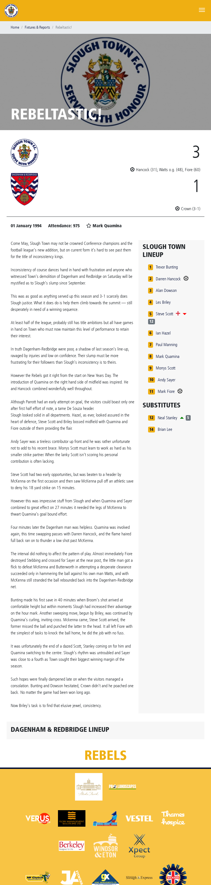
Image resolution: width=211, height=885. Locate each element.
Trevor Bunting (167, 267)
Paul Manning (166, 344)
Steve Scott (164, 313)
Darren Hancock (168, 278)
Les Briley (163, 302)
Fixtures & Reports (37, 27)
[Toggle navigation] (202, 9)
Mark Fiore (166, 391)
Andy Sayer (166, 379)
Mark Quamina (167, 356)
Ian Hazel (163, 333)
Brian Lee (165, 429)
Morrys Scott (165, 368)
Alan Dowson (166, 290)
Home (15, 27)
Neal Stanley (167, 417)
